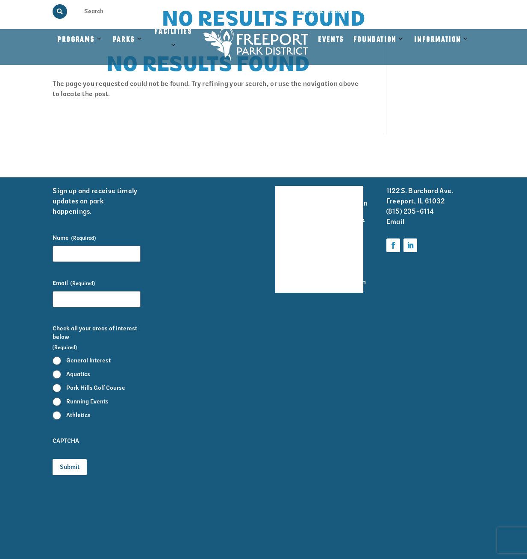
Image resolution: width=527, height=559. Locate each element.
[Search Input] (100, 11)
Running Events (87, 401)
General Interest (88, 360)
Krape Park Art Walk (347, 225)
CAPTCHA (66, 440)
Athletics (78, 415)
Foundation (375, 40)
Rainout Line (421, 11)
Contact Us (460, 11)
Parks (124, 40)
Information (437, 40)
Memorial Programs (324, 11)
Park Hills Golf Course (95, 387)
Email (74, 283)
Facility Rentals (287, 197)
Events (331, 40)
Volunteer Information (349, 197)
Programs (76, 40)
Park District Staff (287, 248)
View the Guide (378, 11)
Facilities (174, 44)
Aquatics (78, 374)
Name (74, 238)
